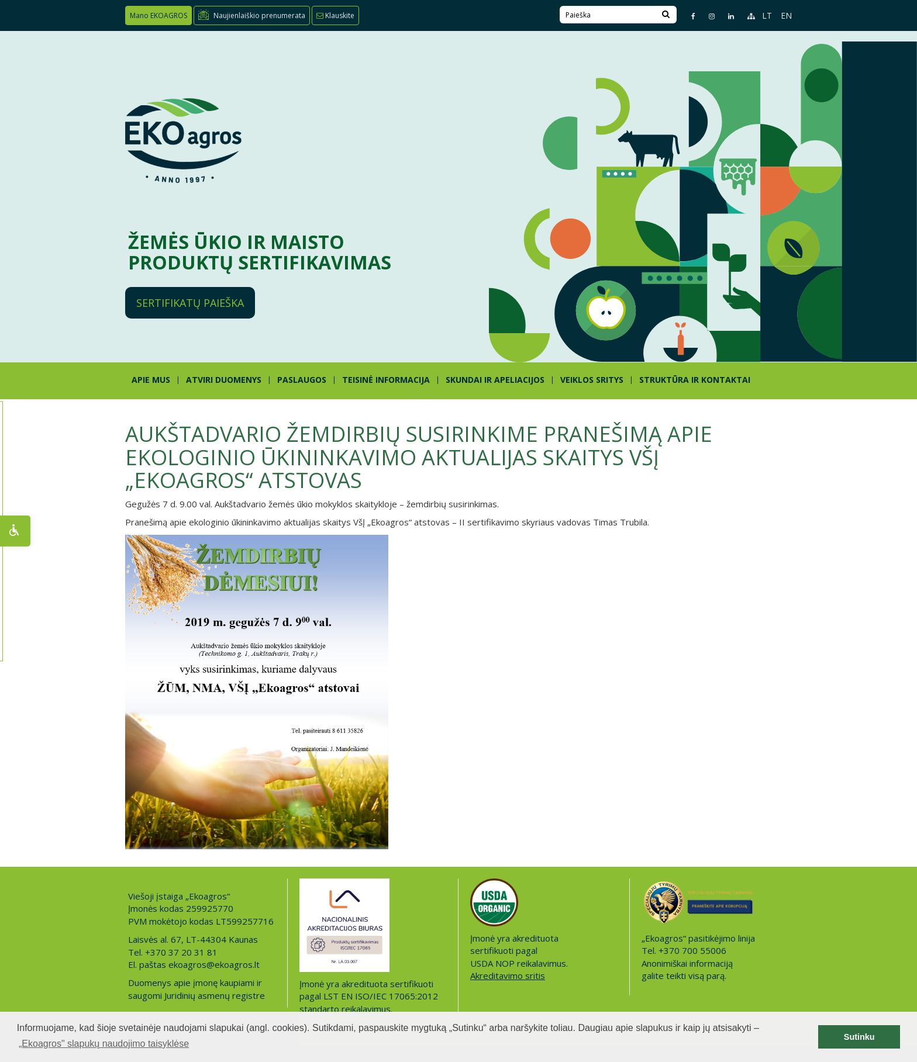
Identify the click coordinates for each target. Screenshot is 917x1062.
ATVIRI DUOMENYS (223, 379)
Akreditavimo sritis (507, 975)
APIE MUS (151, 379)
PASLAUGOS (301, 379)
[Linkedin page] (726, 16)
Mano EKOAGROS (158, 15)
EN (786, 15)
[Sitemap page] (746, 16)
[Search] (666, 14)
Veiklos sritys (591, 379)
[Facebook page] (688, 16)
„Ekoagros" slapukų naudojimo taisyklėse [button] (104, 1044)
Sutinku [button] (859, 1037)
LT (767, 15)
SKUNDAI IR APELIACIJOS (495, 379)
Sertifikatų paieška (190, 303)
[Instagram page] (706, 16)
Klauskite (335, 15)
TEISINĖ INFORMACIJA (386, 379)
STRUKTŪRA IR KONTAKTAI (694, 379)
